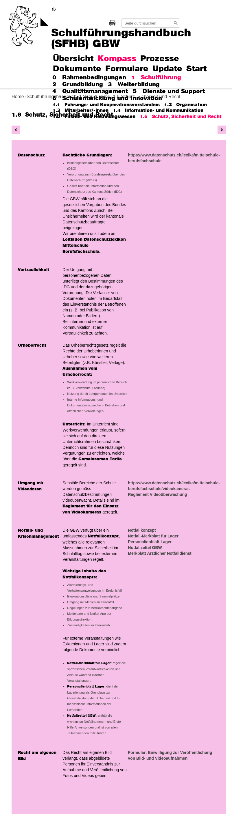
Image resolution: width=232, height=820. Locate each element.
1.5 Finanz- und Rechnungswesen (93, 117)
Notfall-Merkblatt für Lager (153, 536)
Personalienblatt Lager (150, 541)
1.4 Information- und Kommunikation (158, 111)
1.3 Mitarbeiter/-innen (80, 111)
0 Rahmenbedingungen (89, 77)
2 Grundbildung (77, 84)
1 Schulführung (156, 77)
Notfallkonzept (142, 530)
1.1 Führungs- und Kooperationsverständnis (106, 105)
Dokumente (77, 69)
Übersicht (73, 59)
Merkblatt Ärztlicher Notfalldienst (159, 553)
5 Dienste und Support (169, 91)
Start (196, 69)
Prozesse (159, 59)
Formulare (126, 69)
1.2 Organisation (185, 105)
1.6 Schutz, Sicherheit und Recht (181, 117)
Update (167, 69)
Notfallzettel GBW (145, 547)
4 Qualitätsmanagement (90, 91)
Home (18, 96)
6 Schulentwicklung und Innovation (107, 98)
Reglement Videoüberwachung (157, 494)
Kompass (116, 59)
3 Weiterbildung (134, 84)
